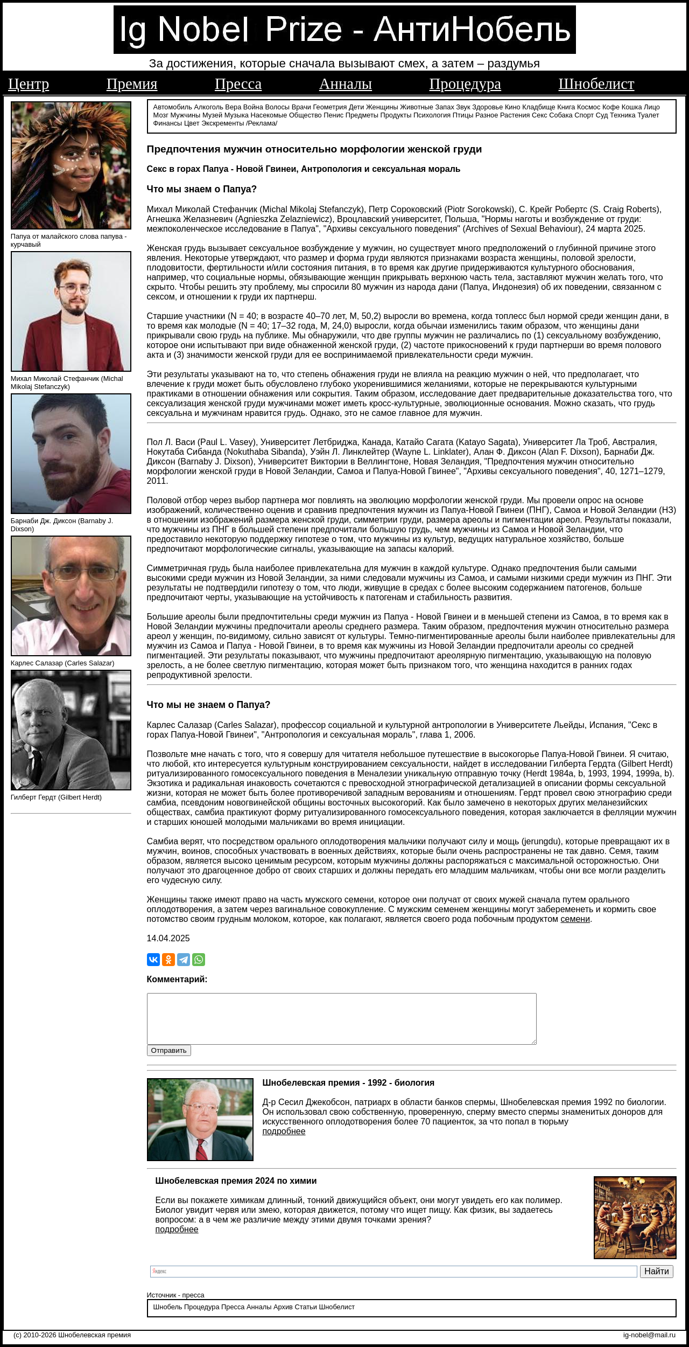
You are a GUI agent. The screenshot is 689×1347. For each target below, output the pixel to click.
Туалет (648, 114)
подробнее (283, 1140)
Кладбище (539, 106)
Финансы (167, 123)
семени (575, 918)
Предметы (362, 114)
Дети (356, 106)
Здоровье (487, 106)
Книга (566, 106)
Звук (463, 106)
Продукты (396, 114)
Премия (132, 83)
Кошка (632, 106)
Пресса (238, 83)
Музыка (236, 114)
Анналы (345, 83)
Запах (444, 106)
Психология (432, 114)
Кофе (611, 106)
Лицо (652, 106)
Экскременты (222, 123)
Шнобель (167, 1317)
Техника (623, 114)
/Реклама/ (261, 123)
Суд (602, 114)
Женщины (382, 106)
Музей (212, 114)
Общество (305, 114)
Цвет (192, 123)
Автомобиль (172, 106)
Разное (486, 114)
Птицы (463, 114)
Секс (539, 114)
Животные (416, 106)
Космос (588, 106)
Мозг (160, 114)
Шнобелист (597, 83)
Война (253, 106)
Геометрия (330, 106)
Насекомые (268, 114)
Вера (233, 106)
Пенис (333, 114)
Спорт (584, 114)
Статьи (305, 1317)
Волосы (277, 106)
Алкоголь (208, 106)
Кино (513, 106)
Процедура (466, 83)
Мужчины (185, 114)
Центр (28, 83)
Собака (561, 114)
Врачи (301, 106)
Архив (283, 1317)
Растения (515, 114)
